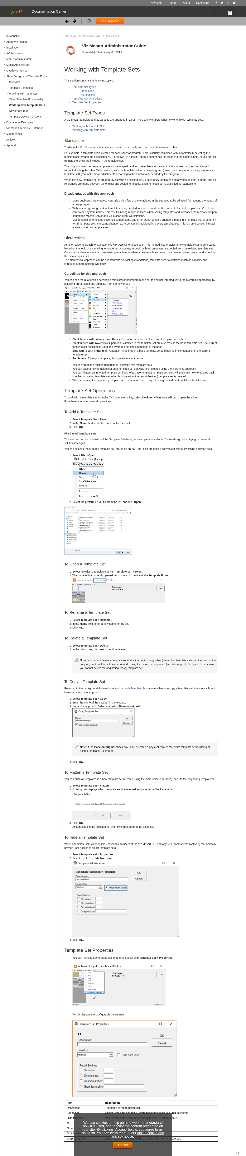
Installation (12, 47)
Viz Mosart (70, 35)
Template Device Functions (25, 116)
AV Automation (15, 53)
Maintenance (14, 133)
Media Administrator (18, 64)
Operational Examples (19, 122)
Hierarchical (87, 94)
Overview (14, 82)
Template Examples (21, 87)
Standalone (87, 90)
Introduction (13, 36)
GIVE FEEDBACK (110, 21)
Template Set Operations (87, 98)
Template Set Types (84, 87)
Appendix (12, 145)
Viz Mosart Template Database (24, 128)
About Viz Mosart (16, 41)
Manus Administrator (18, 59)
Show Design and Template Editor (26, 76)
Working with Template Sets (27, 105)
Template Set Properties (86, 102)
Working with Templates (23, 93)
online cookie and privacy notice (138, 1134)
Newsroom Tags (18, 110)
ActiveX (11, 139)
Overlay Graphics (16, 70)
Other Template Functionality (26, 99)
